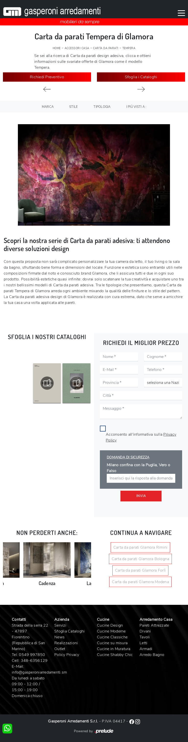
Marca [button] (48, 107)
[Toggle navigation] (181, 12)
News (59, 637)
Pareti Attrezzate (154, 625)
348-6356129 (34, 660)
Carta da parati (105, 48)
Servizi (60, 625)
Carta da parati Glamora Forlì (140, 570)
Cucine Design (110, 625)
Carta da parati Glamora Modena (140, 582)
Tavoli (145, 637)
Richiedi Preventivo (47, 77)
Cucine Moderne (111, 631)
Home (57, 48)
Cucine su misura (112, 643)
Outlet (59, 649)
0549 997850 (32, 654)
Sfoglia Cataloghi (69, 631)
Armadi (146, 649)
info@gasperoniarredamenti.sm (39, 672)
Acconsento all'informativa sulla (141, 437)
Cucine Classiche (112, 637)
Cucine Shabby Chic (115, 654)
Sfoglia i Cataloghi (141, 77)
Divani (145, 631)
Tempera (129, 48)
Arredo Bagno (152, 654)
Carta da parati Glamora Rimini (140, 547)
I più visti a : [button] (136, 107)
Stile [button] (73, 107)
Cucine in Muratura (113, 649)
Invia (141, 496)
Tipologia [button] (102, 107)
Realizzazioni (66, 643)
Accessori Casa (77, 48)
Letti (143, 643)
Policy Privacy (66, 654)
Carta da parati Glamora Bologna (140, 559)
